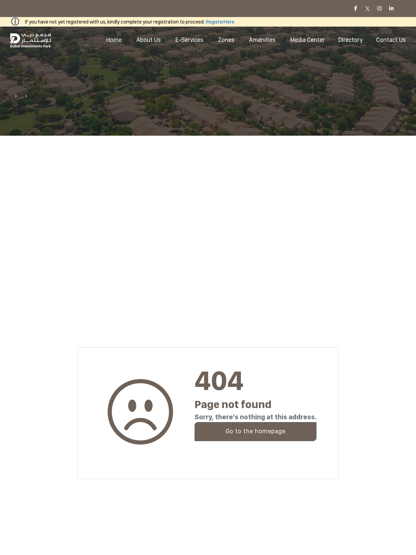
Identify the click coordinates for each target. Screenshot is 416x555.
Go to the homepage (256, 431)
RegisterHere (220, 22)
